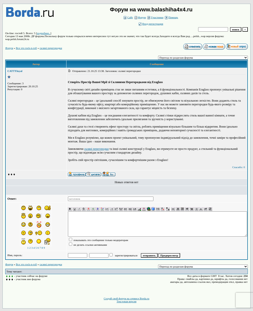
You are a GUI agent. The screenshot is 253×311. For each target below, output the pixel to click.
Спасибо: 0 (238, 167)
